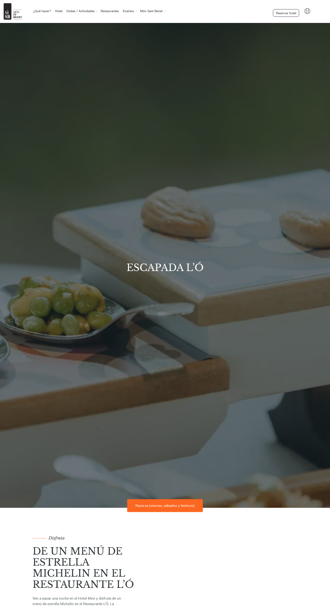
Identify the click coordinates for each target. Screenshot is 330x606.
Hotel (58, 10)
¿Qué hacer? (42, 10)
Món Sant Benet (151, 10)
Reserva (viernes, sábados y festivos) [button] (165, 505)
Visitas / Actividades (80, 10)
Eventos (128, 10)
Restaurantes (110, 10)
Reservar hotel (283, 11)
